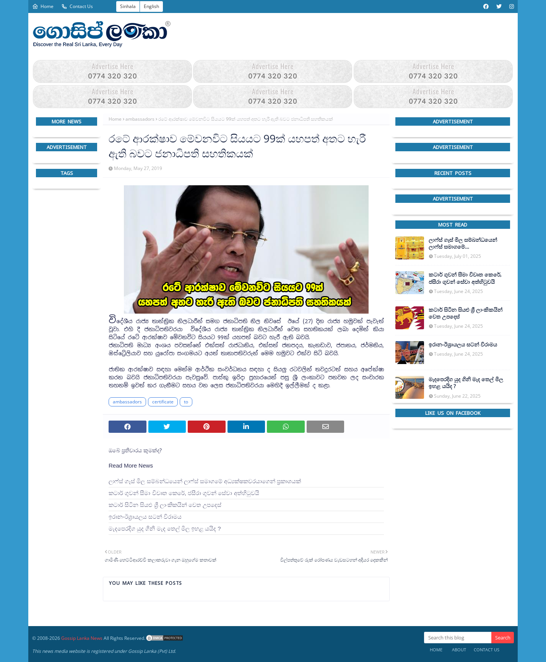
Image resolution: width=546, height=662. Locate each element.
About (459, 649)
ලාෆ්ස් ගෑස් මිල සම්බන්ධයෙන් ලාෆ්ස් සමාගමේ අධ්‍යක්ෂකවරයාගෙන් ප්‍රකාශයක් (205, 481)
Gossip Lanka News (81, 638)
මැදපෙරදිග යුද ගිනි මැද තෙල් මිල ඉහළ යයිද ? (165, 528)
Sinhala (128, 6)
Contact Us (77, 6)
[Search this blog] (457, 637)
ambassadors (139, 119)
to (186, 401)
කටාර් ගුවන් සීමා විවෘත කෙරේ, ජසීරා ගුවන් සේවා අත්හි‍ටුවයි (184, 493)
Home (43, 6)
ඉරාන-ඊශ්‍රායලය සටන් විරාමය (145, 516)
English (151, 6)
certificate (163, 401)
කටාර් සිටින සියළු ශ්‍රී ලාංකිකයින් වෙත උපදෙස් (165, 505)
